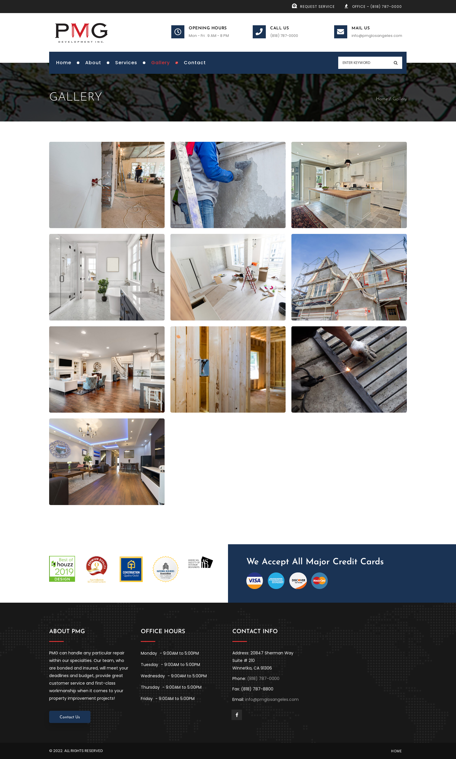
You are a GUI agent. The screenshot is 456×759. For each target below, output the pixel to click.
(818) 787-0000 (284, 35)
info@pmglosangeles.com (377, 35)
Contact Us (70, 717)
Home (382, 99)
